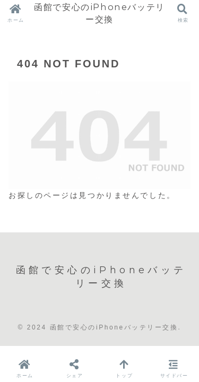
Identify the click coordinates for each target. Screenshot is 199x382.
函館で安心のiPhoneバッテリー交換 (99, 13)
